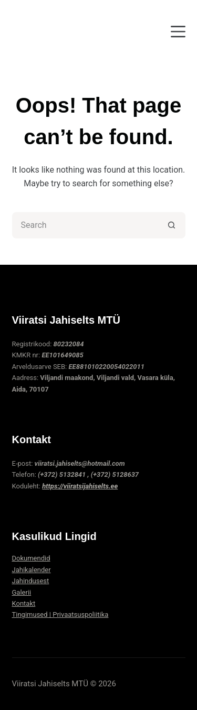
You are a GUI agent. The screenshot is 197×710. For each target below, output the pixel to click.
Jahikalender (31, 570)
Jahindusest (30, 581)
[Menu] (178, 31)
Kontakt (24, 603)
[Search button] (172, 225)
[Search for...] (85, 225)
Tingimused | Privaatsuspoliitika (60, 614)
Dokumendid (31, 558)
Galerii (22, 592)
